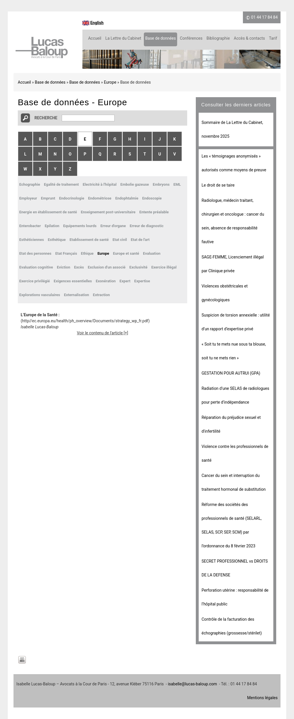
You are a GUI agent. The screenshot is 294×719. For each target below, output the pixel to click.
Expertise (142, 281)
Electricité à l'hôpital (100, 184)
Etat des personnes (35, 253)
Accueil (94, 38)
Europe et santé (126, 253)
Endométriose (99, 198)
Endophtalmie (126, 198)
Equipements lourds (79, 226)
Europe (110, 82)
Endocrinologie (71, 198)
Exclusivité (138, 267)
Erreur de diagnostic (147, 226)
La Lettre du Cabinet (123, 38)
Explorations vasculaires (39, 295)
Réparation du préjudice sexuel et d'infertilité (231, 424)
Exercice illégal (164, 267)
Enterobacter (30, 226)
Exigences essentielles (73, 281)
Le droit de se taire (218, 185)
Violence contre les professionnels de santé (235, 453)
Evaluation (151, 253)
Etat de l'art (140, 239)
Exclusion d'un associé (106, 267)
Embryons (161, 184)
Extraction (101, 295)
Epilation (52, 226)
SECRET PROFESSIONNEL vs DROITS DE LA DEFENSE (235, 568)
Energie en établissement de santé (48, 212)
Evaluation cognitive (36, 267)
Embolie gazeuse (134, 184)
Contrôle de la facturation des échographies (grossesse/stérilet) (232, 626)
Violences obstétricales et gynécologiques (225, 293)
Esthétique (57, 239)
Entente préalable (154, 212)
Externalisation (76, 295)
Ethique (87, 253)
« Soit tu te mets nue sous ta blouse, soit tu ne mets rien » (234, 351)
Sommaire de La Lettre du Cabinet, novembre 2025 (232, 129)
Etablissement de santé (89, 239)
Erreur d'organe (113, 226)
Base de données (160, 38)
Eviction (63, 267)
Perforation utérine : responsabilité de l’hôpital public (235, 597)
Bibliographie (218, 38)
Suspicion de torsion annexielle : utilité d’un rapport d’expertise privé (236, 322)
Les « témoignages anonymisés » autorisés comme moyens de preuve (234, 163)
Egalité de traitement (61, 184)
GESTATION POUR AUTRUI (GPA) (231, 373)
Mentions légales (262, 697)
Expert (124, 281)
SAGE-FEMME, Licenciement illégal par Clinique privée (233, 264)
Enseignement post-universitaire (108, 212)
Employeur (28, 198)
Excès (79, 267)
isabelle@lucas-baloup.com (192, 684)
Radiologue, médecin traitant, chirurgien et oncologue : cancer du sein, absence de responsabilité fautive (233, 221)
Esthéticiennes (31, 239)
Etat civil (120, 239)
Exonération (106, 281)
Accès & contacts (249, 38)
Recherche (45, 118)
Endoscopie (152, 198)
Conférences (191, 38)
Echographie (29, 184)
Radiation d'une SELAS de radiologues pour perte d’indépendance (235, 395)
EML (177, 184)
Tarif (273, 38)
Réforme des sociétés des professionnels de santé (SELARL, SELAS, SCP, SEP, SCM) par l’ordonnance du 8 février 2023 (232, 525)
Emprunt (48, 198)
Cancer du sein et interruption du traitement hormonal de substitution (234, 482)
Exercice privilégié (34, 281)
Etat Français (66, 253)
